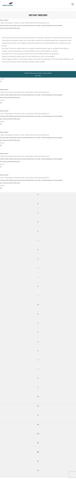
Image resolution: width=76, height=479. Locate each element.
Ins (38, 452)
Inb (38, 424)
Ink (38, 443)
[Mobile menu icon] (72, 4)
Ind (38, 433)
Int (38, 461)
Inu (38, 470)
